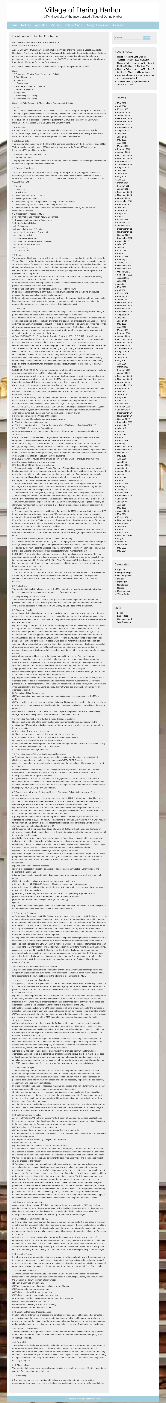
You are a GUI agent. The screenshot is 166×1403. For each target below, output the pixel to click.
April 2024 (121, 180)
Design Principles (98, 25)
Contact (118, 25)
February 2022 (124, 259)
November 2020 (124, 305)
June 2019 (122, 357)
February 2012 (124, 486)
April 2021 (121, 290)
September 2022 (124, 238)
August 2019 (123, 351)
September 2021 (124, 275)
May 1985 (121, 548)
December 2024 (124, 155)
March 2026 (122, 109)
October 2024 (123, 161)
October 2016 (123, 452)
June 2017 (122, 431)
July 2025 (121, 134)
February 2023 (124, 223)
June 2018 (122, 394)
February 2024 (124, 186)
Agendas (41, 25)
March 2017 (122, 440)
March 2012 (122, 483)
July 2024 (121, 170)
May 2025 (121, 140)
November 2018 (124, 379)
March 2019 (122, 367)
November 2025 (124, 121)
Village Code (73, 25)
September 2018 (124, 385)
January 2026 (123, 115)
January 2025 (123, 152)
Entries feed (122, 616)
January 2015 (123, 465)
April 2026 (121, 106)
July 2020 (121, 318)
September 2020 (124, 311)
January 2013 (123, 471)
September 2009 (124, 495)
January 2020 (123, 336)
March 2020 (122, 330)
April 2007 (121, 505)
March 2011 (122, 492)
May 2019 (121, 360)
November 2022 (124, 232)
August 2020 (123, 315)
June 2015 (122, 462)
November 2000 (124, 535)
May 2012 (121, 477)
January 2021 (123, 299)
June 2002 (122, 526)
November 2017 (124, 416)
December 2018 (124, 376)
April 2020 (121, 327)
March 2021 (122, 293)
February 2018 (124, 407)
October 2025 (123, 124)
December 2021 (124, 265)
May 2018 (121, 397)
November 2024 (124, 158)
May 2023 (121, 213)
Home (13, 25)
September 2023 (124, 201)
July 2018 (121, 391)
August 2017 (123, 425)
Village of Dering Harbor (83, 10)
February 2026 (124, 112)
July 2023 (121, 207)
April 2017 (121, 437)
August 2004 (123, 511)
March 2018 (122, 403)
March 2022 (122, 256)
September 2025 (124, 127)
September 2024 (124, 164)
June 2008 (122, 499)
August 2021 (123, 278)
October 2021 (123, 272)
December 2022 (124, 229)
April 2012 (121, 480)
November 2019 (124, 342)
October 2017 (123, 419)
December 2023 (124, 192)
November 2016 (124, 449)
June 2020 (122, 321)
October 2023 (123, 198)
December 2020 (124, 302)
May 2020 (121, 324)
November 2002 (124, 520)
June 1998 (122, 545)
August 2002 (123, 523)
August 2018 (123, 388)
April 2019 (121, 364)
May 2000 (121, 538)
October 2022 (123, 235)
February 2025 (124, 149)
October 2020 (123, 308)
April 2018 (121, 400)
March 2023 (122, 219)
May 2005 (121, 508)
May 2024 (121, 176)
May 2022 (121, 250)
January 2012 (123, 489)
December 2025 (124, 118)
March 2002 (122, 532)
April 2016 (121, 459)
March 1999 (122, 542)
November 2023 (124, 195)
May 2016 (121, 456)
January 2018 (123, 410)
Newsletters (122, 585)
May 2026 (121, 103)
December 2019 (124, 339)
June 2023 (122, 210)
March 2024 (122, 183)
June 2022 (122, 247)
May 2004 (121, 514)
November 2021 (124, 268)
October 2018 (123, 382)
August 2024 (123, 167)
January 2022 (123, 262)
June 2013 (122, 468)
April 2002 (121, 529)
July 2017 (121, 428)
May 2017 (121, 434)
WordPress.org (124, 622)
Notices (26, 25)
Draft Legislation (124, 575)
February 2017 (124, 443)
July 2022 (121, 244)
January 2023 (123, 226)
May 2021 (121, 287)
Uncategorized (123, 591)
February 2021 (124, 296)
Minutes (56, 25)
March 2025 (122, 146)
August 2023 (123, 204)
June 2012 (122, 474)
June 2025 (122, 137)
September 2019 (124, 348)
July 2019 (121, 354)
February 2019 (124, 370)
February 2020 (124, 333)
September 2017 (124, 422)
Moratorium (122, 582)
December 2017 (124, 413)
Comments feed (124, 619)
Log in (120, 613)
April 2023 (121, 216)
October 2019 (123, 345)
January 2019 (123, 373)
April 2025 (121, 143)
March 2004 (122, 517)
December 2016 (124, 446)
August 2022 (123, 241)
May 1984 (121, 551)
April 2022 (121, 253)
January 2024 (123, 189)
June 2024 (122, 173)
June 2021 (122, 284)
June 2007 (122, 502)
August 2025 (123, 131)
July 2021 (121, 281)
